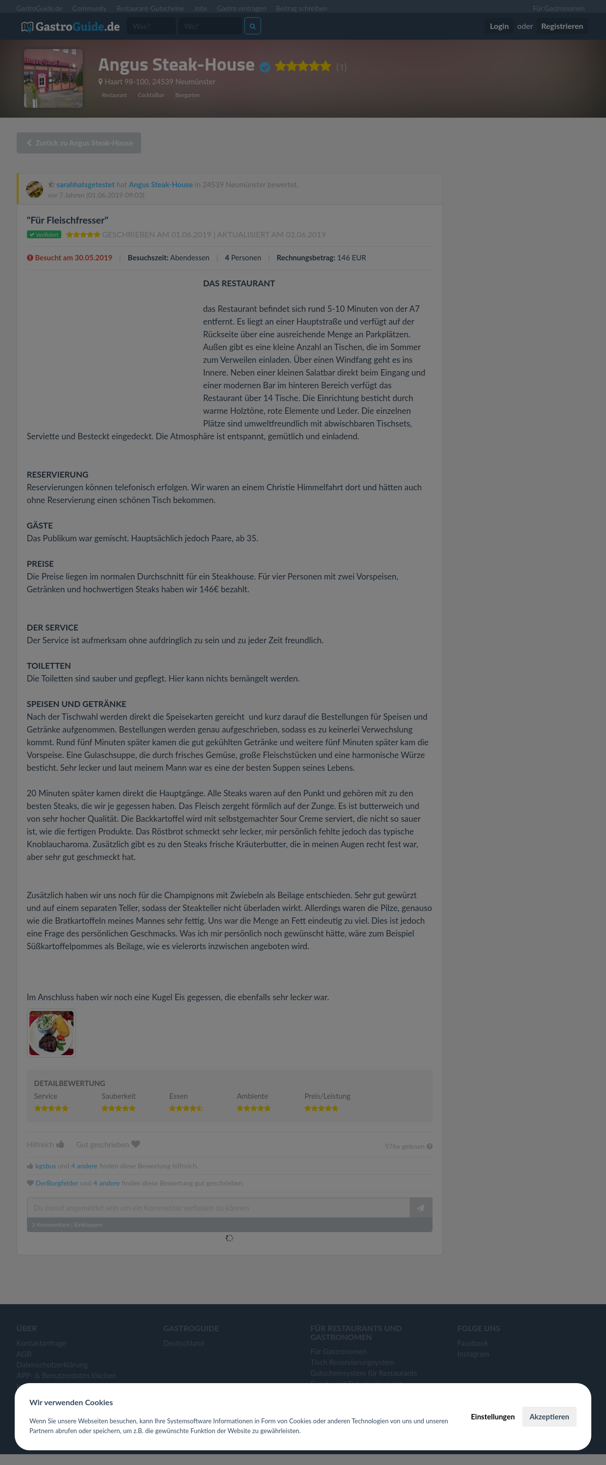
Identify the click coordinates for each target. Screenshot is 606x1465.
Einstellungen (493, 1416)
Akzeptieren (549, 1416)
